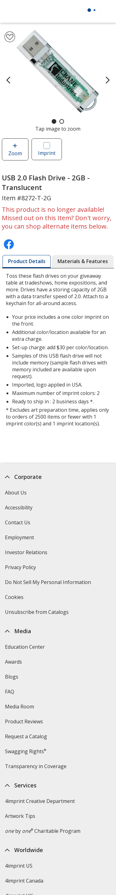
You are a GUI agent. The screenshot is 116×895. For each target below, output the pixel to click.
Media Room (19, 706)
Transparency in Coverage (36, 768)
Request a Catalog (26, 736)
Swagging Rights (25, 751)
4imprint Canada (24, 880)
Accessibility (18, 507)
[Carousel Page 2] (61, 121)
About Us (16, 492)
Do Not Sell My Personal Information (48, 584)
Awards (13, 661)
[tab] (26, 261)
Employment (19, 537)
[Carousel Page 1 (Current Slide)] (54, 121)
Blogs (11, 676)
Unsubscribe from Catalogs (37, 614)
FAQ (9, 691)
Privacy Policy (21, 569)
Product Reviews (24, 721)
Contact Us (17, 522)
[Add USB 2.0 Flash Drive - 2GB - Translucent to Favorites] (9, 37)
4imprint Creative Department (40, 801)
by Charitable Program (42, 831)
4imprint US (18, 865)
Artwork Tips (20, 816)
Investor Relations (27, 554)
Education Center (25, 646)
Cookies (15, 599)
